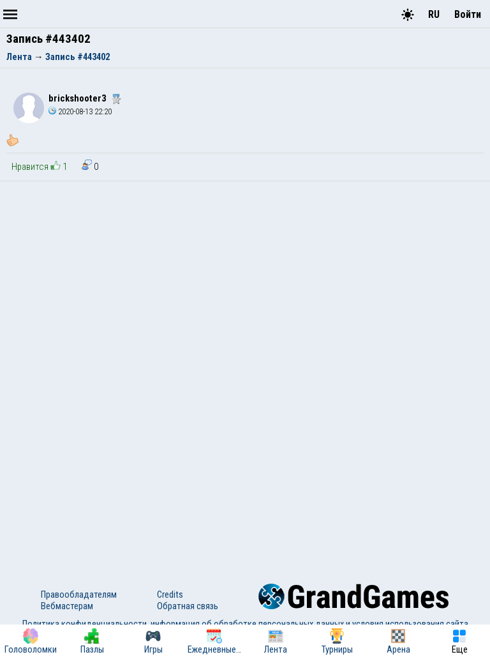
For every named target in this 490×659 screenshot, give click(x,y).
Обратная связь (187, 606)
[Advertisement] (245, 277)
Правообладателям (79, 594)
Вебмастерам (67, 606)
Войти (467, 14)
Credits (170, 594)
